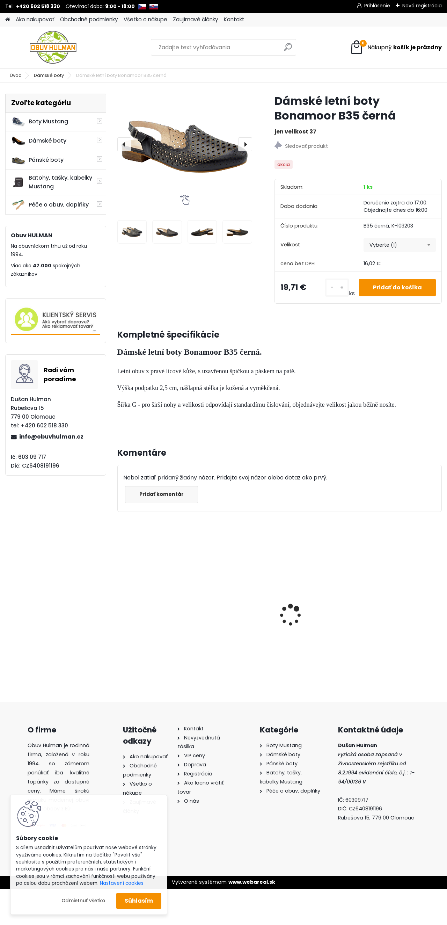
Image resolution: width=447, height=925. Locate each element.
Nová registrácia (422, 5)
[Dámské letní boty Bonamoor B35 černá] (184, 144)
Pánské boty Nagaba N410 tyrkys (233, 601)
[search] (288, 50)
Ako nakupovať (35, 19)
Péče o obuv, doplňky (50, 204)
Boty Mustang (39, 121)
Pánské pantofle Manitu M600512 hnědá (154, 600)
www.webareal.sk (251, 882)
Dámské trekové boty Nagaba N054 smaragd (402, 599)
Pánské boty (37, 160)
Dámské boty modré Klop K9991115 (315, 598)
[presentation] (124, 144)
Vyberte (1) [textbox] (383, 244)
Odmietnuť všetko (83, 900)
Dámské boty (49, 75)
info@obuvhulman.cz (51, 437)
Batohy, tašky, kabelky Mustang (51, 182)
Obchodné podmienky (89, 19)
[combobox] (400, 245)
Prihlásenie (377, 5)
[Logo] (53, 47)
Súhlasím (139, 901)
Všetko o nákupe (145, 19)
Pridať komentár (161, 494)
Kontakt (234, 19)
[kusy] (337, 288)
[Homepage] (7, 20)
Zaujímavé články (195, 19)
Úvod (16, 75)
